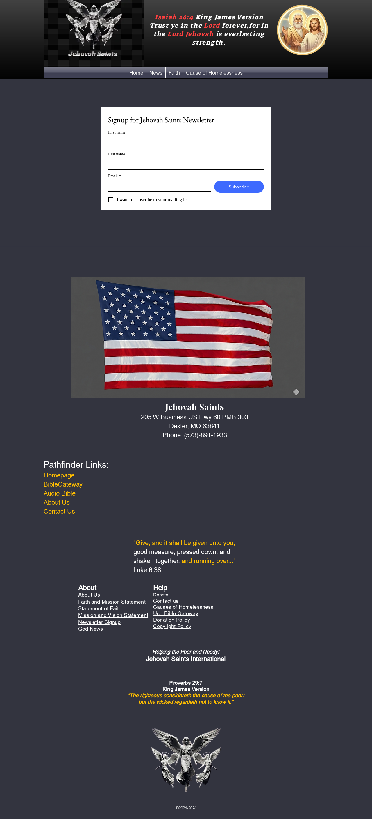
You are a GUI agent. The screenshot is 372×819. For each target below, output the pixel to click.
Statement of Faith (99, 608)
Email (114, 176)
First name (117, 132)
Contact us (166, 601)
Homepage (59, 475)
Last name (116, 154)
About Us (57, 502)
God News (90, 629)
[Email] (157, 186)
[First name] (184, 142)
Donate (160, 594)
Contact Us (59, 511)
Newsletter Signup (99, 622)
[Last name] (184, 164)
